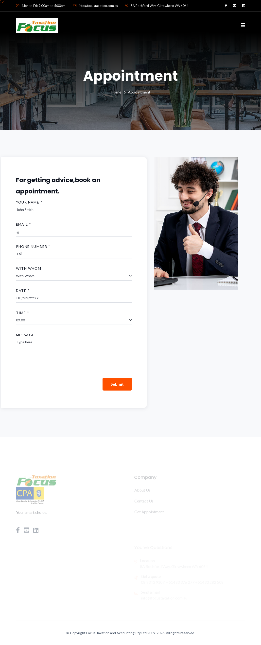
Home (116, 92)
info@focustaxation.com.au (98, 6)
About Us (142, 490)
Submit (117, 384)
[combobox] (74, 276)
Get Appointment (149, 512)
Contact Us (144, 501)
